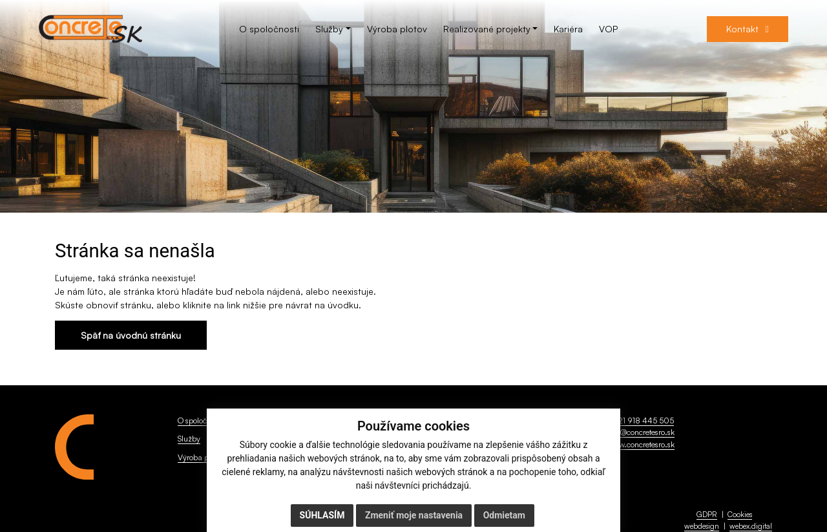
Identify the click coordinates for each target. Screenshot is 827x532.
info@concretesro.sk (641, 432)
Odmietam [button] (504, 515)
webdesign (701, 526)
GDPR (706, 514)
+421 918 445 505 (640, 420)
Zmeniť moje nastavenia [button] (414, 515)
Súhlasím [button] (322, 515)
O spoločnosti (200, 420)
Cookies (740, 514)
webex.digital (750, 526)
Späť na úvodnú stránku (131, 335)
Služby (189, 438)
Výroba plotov (201, 457)
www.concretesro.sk (641, 444)
